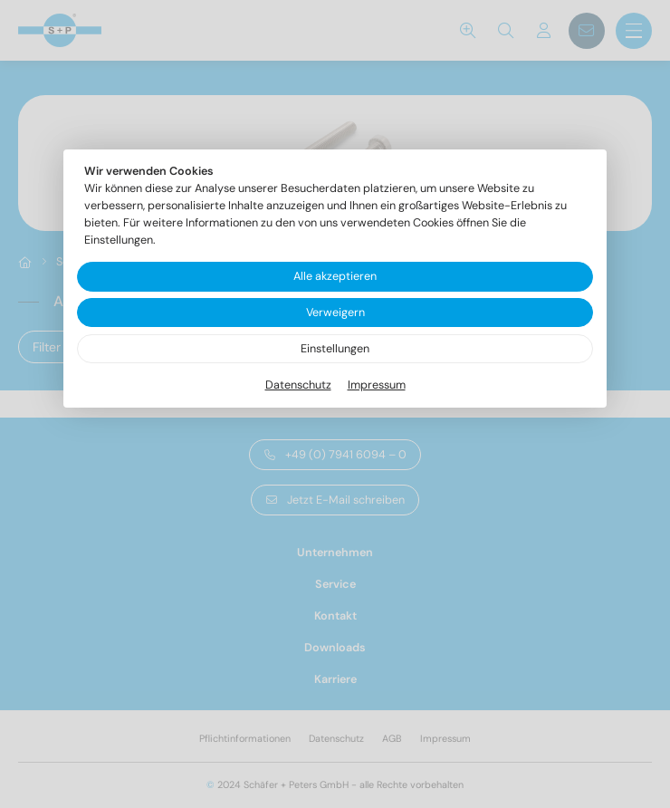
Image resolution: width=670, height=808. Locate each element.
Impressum (377, 385)
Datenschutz (298, 385)
